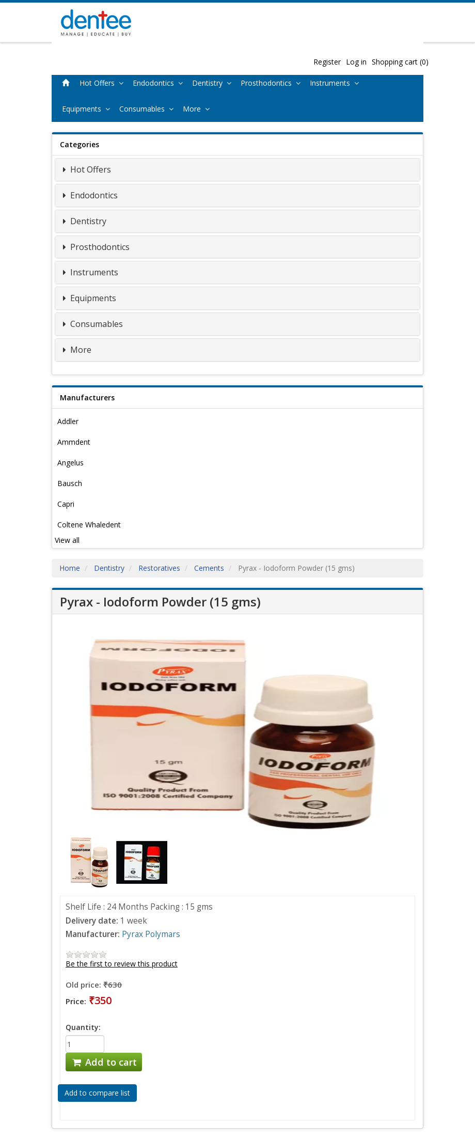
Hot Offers (104, 83)
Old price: (83, 984)
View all (67, 540)
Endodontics (160, 83)
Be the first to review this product (122, 964)
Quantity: (83, 1027)
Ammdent (73, 442)
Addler (67, 421)
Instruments (336, 83)
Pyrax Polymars (151, 934)
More (198, 109)
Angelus (70, 462)
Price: (76, 1001)
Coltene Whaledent (89, 524)
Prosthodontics (273, 83)
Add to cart (104, 1062)
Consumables (148, 109)
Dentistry (213, 83)
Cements (209, 568)
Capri (65, 504)
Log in (356, 62)
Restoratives (159, 568)
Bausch (69, 483)
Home (69, 568)
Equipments (88, 109)
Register (327, 62)
